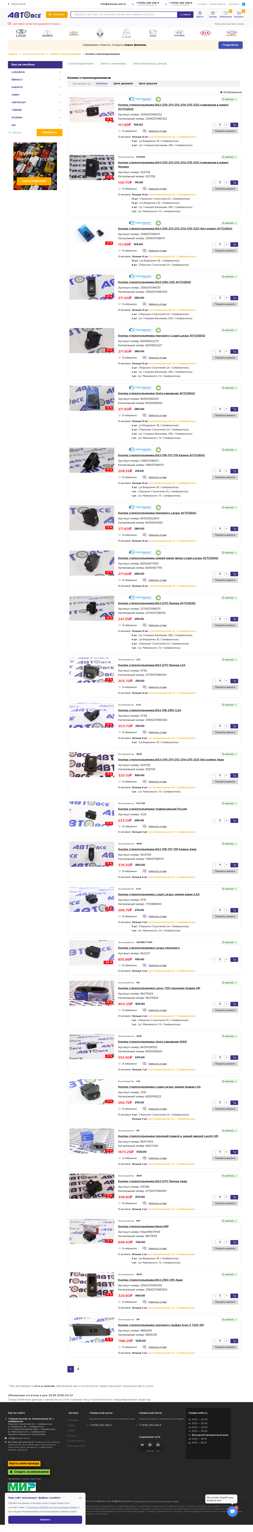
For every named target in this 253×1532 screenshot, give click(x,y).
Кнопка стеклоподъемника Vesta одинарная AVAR (152, 1042)
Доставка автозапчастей (21, 1442)
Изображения (231, 92)
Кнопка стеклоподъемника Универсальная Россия (152, 809)
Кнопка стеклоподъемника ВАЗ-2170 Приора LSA (151, 665)
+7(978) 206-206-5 (147, 4)
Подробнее (230, 45)
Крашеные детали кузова (229, 24)
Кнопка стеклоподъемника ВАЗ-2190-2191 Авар (150, 1280)
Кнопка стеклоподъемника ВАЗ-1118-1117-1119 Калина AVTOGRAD (161, 455)
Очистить (16, 132)
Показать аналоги (225, 131)
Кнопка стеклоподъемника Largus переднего (149, 948)
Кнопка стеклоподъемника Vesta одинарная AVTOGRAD (156, 393)
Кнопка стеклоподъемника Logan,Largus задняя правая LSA (159, 1087)
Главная (12, 54)
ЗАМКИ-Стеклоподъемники (65, 54)
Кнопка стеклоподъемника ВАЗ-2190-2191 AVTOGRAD (154, 282)
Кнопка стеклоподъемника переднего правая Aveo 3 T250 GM (161, 1325)
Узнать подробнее (34, 181)
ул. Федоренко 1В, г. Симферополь (26, 1427)
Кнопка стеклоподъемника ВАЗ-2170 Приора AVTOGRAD (157, 603)
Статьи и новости (76, 1441)
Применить (49, 133)
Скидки (70, 1425)
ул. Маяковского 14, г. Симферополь (27, 1432)
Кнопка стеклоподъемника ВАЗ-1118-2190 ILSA (149, 710)
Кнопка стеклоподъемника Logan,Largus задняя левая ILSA (159, 894)
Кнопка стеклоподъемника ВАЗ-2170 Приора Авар (152, 1181)
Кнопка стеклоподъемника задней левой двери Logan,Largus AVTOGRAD (168, 558)
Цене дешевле (123, 83)
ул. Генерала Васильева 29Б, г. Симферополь (31, 1429)
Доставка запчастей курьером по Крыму (34, 24)
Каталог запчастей (33, 54)
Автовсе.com (103, 1501)
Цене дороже (148, 83)
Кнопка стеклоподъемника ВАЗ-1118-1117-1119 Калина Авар (157, 849)
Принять (45, 1520)
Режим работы (218, 4)
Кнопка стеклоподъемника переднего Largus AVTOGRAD (157, 513)
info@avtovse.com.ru (113, 4)
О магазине (73, 1420)
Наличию (102, 83)
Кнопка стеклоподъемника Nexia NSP (143, 1226)
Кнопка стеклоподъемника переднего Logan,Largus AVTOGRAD (161, 336)
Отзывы (202, 4)
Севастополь (17, 4)
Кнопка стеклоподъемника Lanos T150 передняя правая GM (159, 988)
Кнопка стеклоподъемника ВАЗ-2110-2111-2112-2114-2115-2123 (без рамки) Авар (171, 760)
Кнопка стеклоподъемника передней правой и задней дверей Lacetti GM (168, 1136)
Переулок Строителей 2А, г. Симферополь (30, 1424)
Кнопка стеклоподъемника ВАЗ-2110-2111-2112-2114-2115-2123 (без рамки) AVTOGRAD (175, 229)
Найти (185, 14)
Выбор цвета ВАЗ (76, 1446)
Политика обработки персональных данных (156, 1501)
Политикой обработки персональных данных (52, 1507)
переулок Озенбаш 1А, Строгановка (26, 1434)
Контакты (234, 4)
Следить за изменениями (29, 1471)
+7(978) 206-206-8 (180, 4)
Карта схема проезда (24, 1463)
